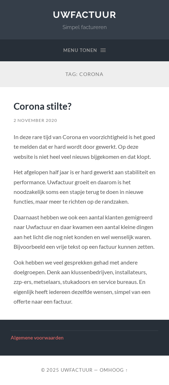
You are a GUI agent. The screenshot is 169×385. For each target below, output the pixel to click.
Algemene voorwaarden (37, 338)
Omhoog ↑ (114, 370)
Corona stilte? (42, 106)
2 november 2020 (35, 120)
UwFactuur (84, 14)
